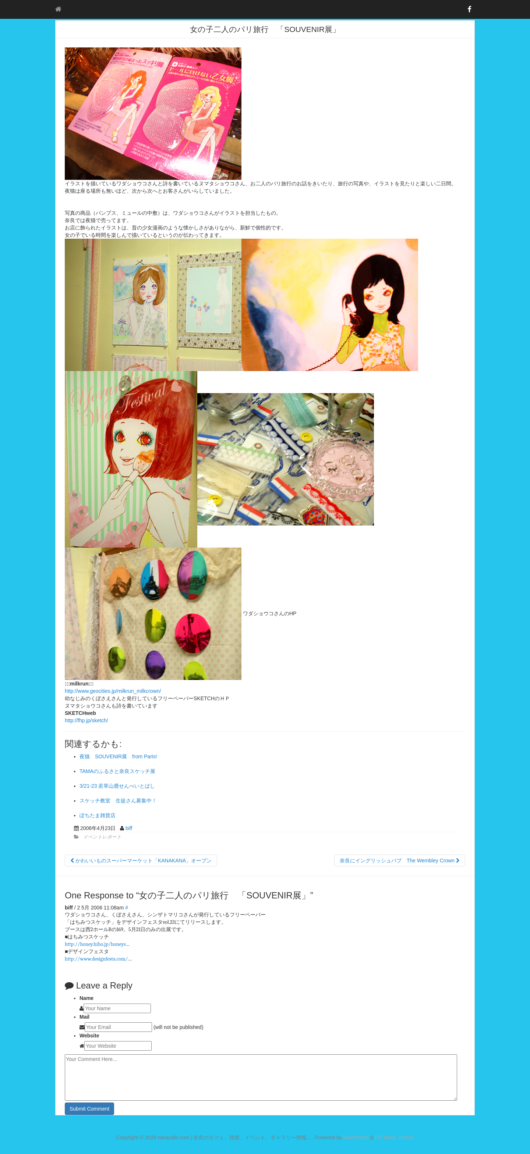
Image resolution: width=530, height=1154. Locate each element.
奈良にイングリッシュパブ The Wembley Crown (400, 860)
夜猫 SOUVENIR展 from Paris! (118, 756)
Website (89, 1036)
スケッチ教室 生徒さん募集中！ (118, 801)
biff (129, 828)
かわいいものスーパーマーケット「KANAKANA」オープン (141, 860)
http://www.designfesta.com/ (96, 959)
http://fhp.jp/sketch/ (86, 720)
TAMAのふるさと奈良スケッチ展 (117, 771)
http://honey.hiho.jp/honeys (95, 944)
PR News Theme (394, 1137)
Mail (84, 1017)
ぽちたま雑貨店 (100, 815)
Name (86, 998)
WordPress (356, 1137)
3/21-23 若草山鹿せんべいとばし (117, 786)
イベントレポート (102, 837)
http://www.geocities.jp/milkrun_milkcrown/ (113, 691)
